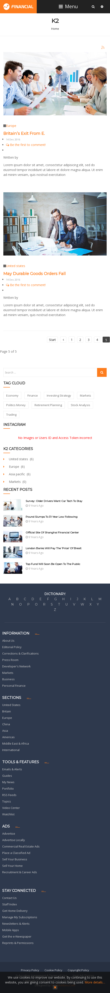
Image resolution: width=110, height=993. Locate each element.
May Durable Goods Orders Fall (34, 273)
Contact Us (9, 898)
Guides (7, 776)
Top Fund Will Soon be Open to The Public (53, 564)
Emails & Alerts (12, 769)
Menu (69, 6)
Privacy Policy (30, 970)
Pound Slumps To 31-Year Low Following (51, 516)
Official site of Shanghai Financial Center (52, 532)
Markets (7, 673)
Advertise (8, 834)
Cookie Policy (53, 970)
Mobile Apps (10, 930)
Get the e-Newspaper (16, 936)
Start (52, 340)
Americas (8, 737)
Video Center (11, 808)
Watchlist (8, 814)
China (6, 724)
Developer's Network (16, 666)
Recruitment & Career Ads (19, 872)
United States (11, 705)
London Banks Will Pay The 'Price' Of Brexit (53, 548)
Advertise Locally (13, 840)
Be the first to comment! (26, 145)
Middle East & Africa (15, 743)
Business (8, 679)
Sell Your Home (12, 866)
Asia (5, 731)
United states (15, 266)
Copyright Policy (78, 970)
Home (55, 29)
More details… (95, 982)
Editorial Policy (12, 647)
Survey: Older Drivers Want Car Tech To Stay (54, 501)
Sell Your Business (14, 859)
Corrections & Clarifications (20, 653)
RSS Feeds (9, 795)
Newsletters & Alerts (16, 924)
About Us (8, 641)
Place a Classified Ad (16, 853)
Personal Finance (14, 686)
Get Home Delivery (15, 911)
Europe (11, 126)
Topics (6, 801)
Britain (6, 711)
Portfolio (8, 788)
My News (8, 782)
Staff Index (9, 904)
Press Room (10, 660)
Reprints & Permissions (18, 943)
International (11, 750)
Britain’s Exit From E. (24, 133)
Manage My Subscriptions (19, 917)
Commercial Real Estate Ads (21, 846)
